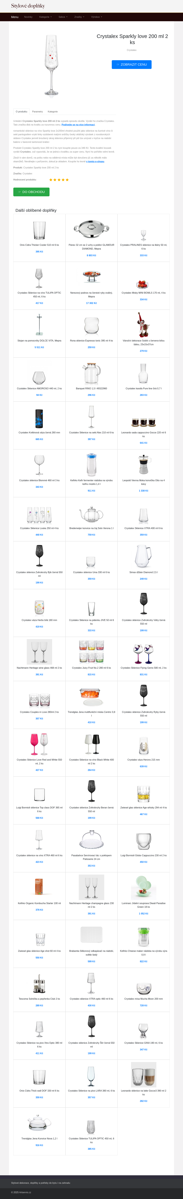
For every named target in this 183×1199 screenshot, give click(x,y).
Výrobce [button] (95, 17)
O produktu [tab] (21, 111)
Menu (14, 17)
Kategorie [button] (44, 17)
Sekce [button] (62, 17)
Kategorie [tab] (53, 111)
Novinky (28, 17)
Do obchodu (33, 192)
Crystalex (132, 50)
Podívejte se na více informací (78, 124)
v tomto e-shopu (95, 161)
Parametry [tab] (37, 111)
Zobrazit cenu (134, 64)
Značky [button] (78, 17)
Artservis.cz (25, 1192)
